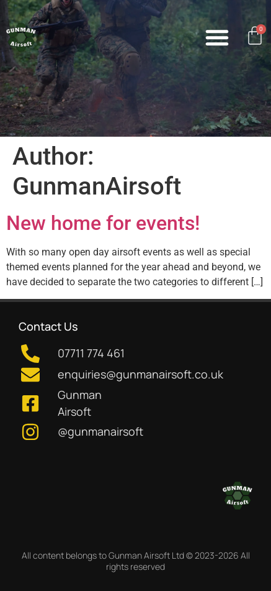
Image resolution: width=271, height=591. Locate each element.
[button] (217, 37)
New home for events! (103, 223)
